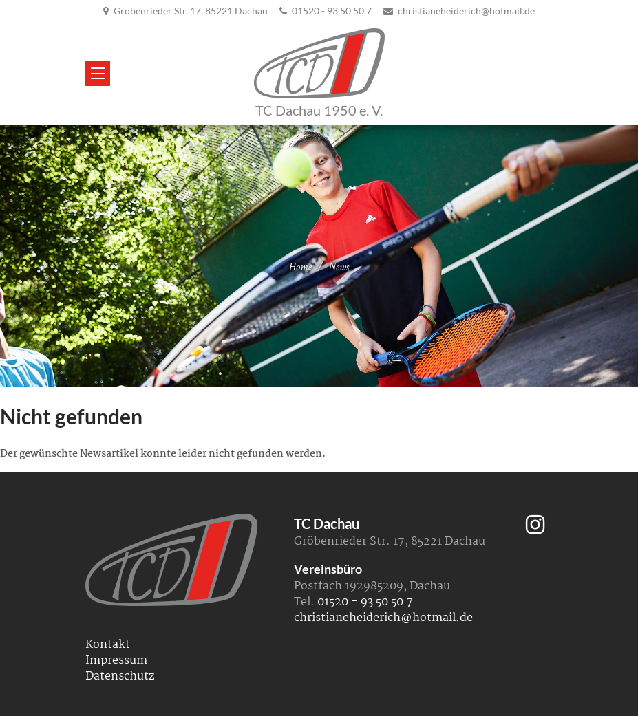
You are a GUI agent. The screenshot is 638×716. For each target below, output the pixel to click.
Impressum (116, 660)
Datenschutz (119, 676)
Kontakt (107, 645)
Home (300, 267)
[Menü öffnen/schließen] (97, 73)
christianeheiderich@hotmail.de (466, 11)
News (338, 267)
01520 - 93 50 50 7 (332, 11)
